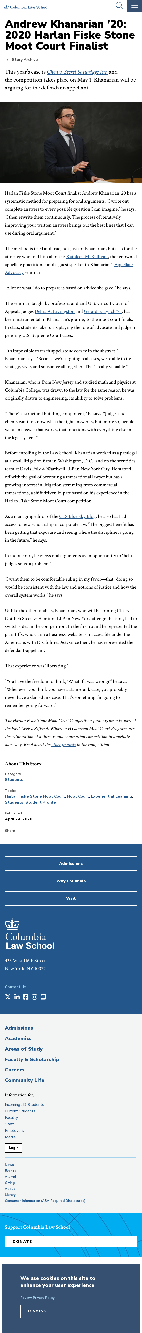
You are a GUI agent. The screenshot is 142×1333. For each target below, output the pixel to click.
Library (10, 1195)
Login (13, 1148)
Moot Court (78, 796)
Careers (14, 1069)
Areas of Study (24, 1049)
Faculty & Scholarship (32, 1059)
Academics (18, 1038)
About (10, 1189)
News (9, 1165)
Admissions (19, 1028)
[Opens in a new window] (8, 997)
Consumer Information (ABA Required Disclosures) (45, 1201)
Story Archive (25, 59)
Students (14, 779)
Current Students (20, 1111)
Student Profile (40, 802)
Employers (14, 1130)
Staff (9, 1124)
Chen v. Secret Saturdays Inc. (77, 72)
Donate (22, 1241)
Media (10, 1137)
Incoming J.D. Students (24, 1104)
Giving (10, 1183)
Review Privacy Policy (37, 1298)
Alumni (10, 1177)
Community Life (24, 1080)
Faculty (11, 1117)
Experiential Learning (111, 796)
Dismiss (37, 1311)
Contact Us (15, 987)
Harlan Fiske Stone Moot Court (35, 796)
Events (10, 1171)
